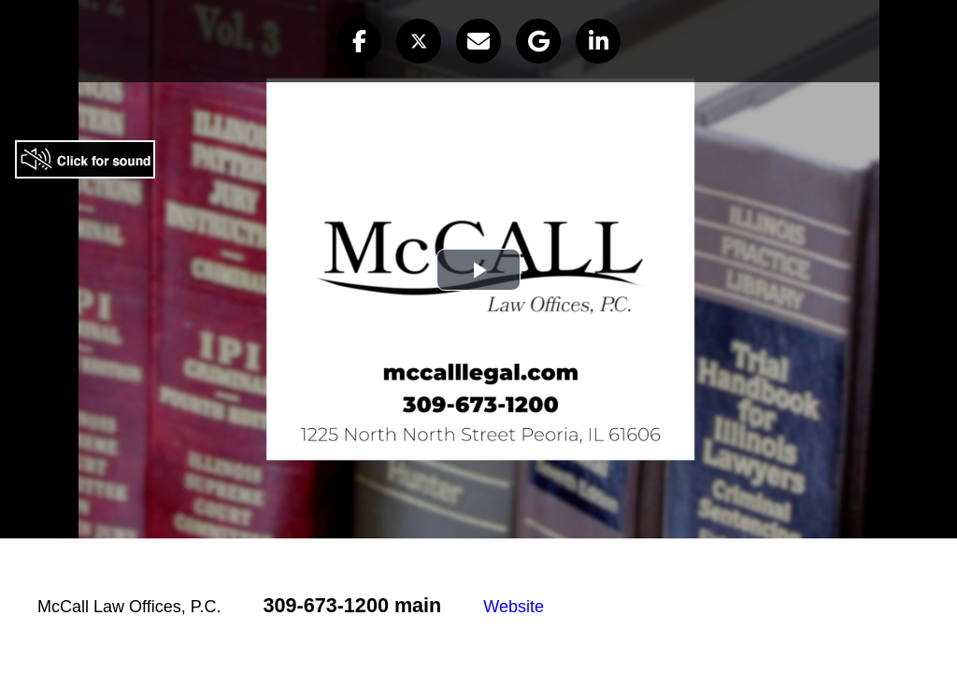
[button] (358, 41)
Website (513, 606)
